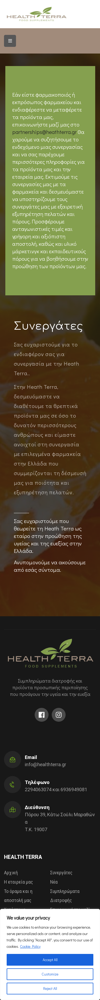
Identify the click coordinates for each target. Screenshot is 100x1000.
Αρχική (11, 872)
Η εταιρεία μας (18, 882)
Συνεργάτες (61, 872)
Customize (50, 974)
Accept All (50, 959)
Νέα (54, 882)
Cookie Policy (30, 946)
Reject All (50, 988)
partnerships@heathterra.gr (45, 131)
